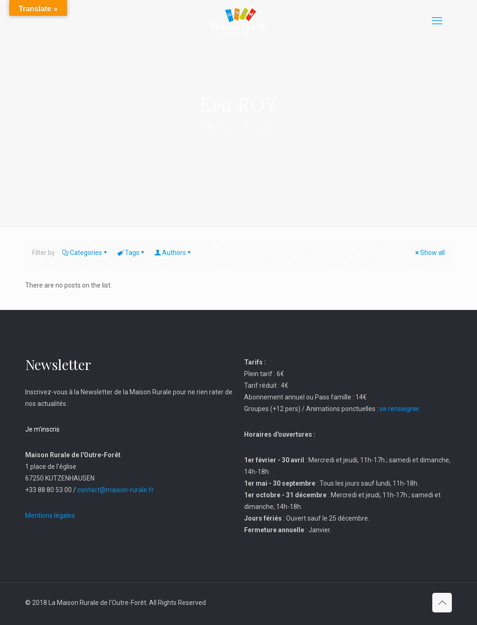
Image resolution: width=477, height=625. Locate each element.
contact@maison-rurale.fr (115, 490)
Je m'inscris (42, 429)
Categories (85, 252)
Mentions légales (50, 515)
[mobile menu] (437, 21)
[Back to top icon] (442, 602)
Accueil (217, 126)
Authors (173, 252)
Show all (429, 252)
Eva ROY (258, 126)
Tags (131, 252)
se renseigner (400, 408)
